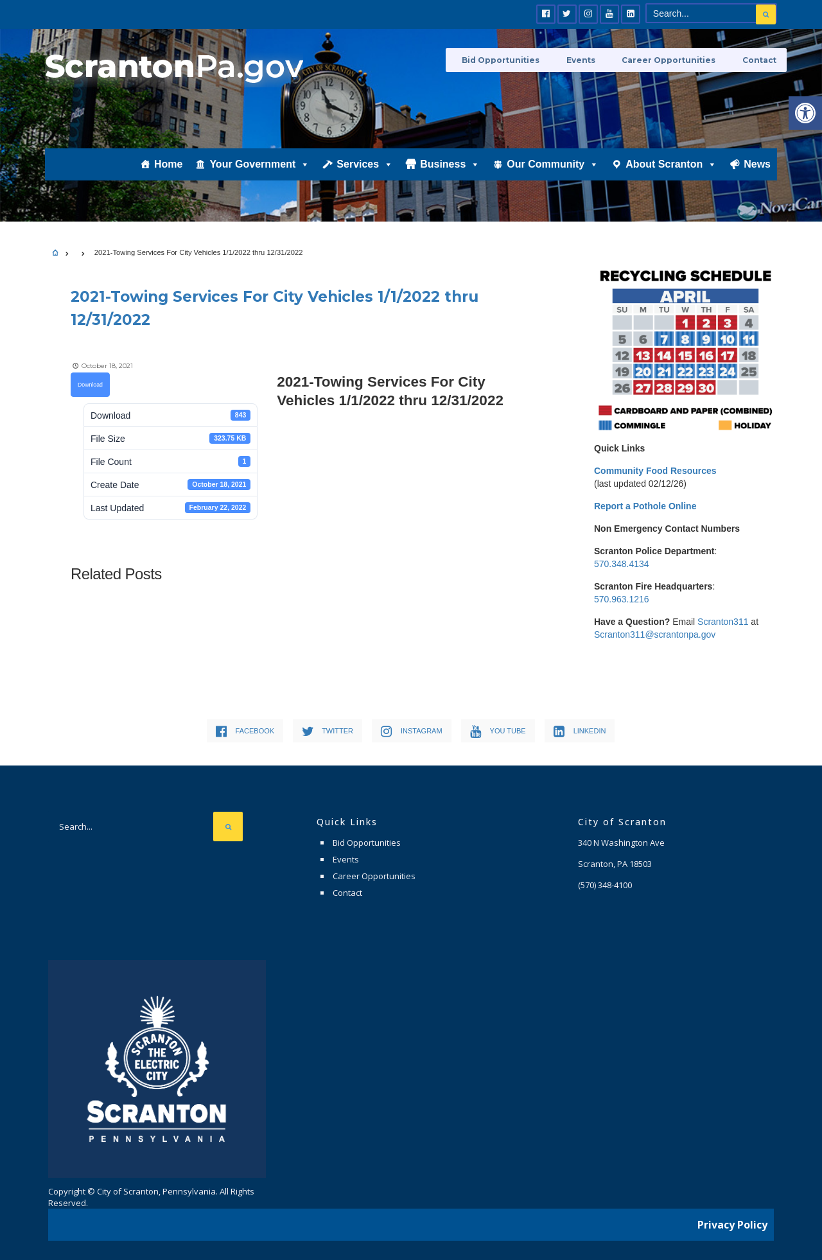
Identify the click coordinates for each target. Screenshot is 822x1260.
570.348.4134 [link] (621, 564)
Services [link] (365, 178)
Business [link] (450, 178)
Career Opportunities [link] (677, 59)
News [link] (757, 177)
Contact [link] (760, 59)
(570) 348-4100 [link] (605, 882)
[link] (805, 113)
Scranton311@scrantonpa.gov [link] (654, 634)
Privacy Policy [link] (732, 1218)
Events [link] (596, 59)
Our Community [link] (553, 178)
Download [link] (90, 382)
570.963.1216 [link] (621, 599)
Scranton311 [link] (722, 622)
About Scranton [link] (671, 178)
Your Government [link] (259, 178)
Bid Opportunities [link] (524, 59)
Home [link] (168, 177)
